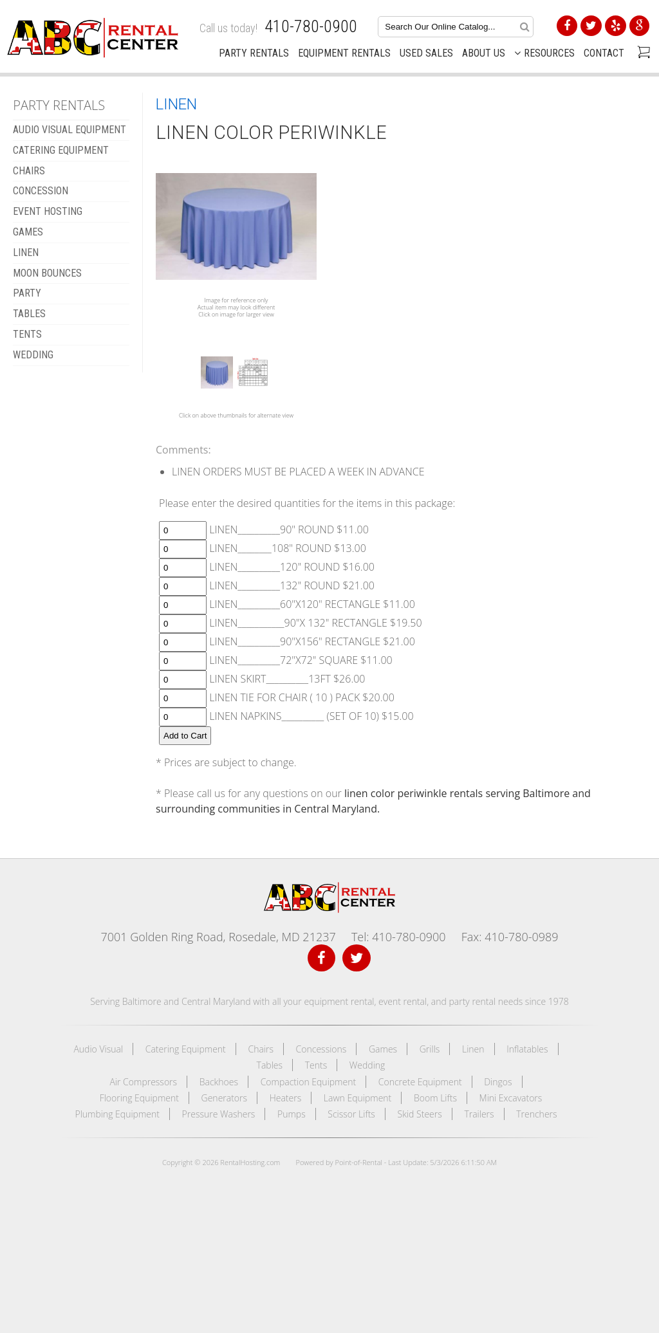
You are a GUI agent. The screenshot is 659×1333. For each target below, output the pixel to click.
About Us (483, 53)
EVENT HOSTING (47, 211)
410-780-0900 (311, 26)
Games (383, 1049)
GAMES (28, 232)
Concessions (321, 1049)
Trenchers (536, 1114)
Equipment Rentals (344, 53)
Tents (316, 1065)
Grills (430, 1049)
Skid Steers (420, 1114)
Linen (473, 1049)
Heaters (286, 1098)
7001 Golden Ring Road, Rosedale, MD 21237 (217, 936)
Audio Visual (98, 1049)
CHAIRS (29, 171)
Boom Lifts (435, 1098)
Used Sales (426, 53)
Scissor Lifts (351, 1114)
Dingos (498, 1082)
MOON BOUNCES (47, 273)
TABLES (29, 314)
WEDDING (33, 355)
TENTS (27, 334)
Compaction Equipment (308, 1082)
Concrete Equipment (420, 1082)
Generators (224, 1098)
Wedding (367, 1065)
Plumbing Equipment (117, 1114)
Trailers (479, 1114)
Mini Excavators (511, 1098)
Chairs (261, 1049)
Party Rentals (254, 53)
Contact (604, 53)
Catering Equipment (185, 1049)
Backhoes (219, 1082)
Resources (544, 53)
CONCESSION (40, 191)
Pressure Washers (218, 1114)
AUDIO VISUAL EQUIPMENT (69, 130)
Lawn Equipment (357, 1098)
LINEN (26, 252)
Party (27, 293)
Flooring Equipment (139, 1098)
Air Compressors (143, 1082)
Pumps (291, 1114)
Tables (270, 1065)
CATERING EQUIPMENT (61, 150)
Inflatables (527, 1049)
